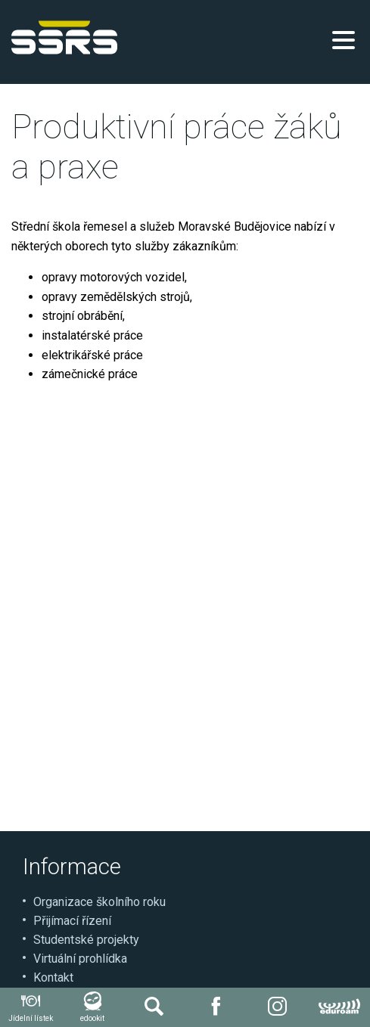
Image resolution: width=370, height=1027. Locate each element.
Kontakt (53, 977)
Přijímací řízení (72, 921)
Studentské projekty (86, 939)
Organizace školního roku (99, 902)
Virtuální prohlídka (80, 958)
